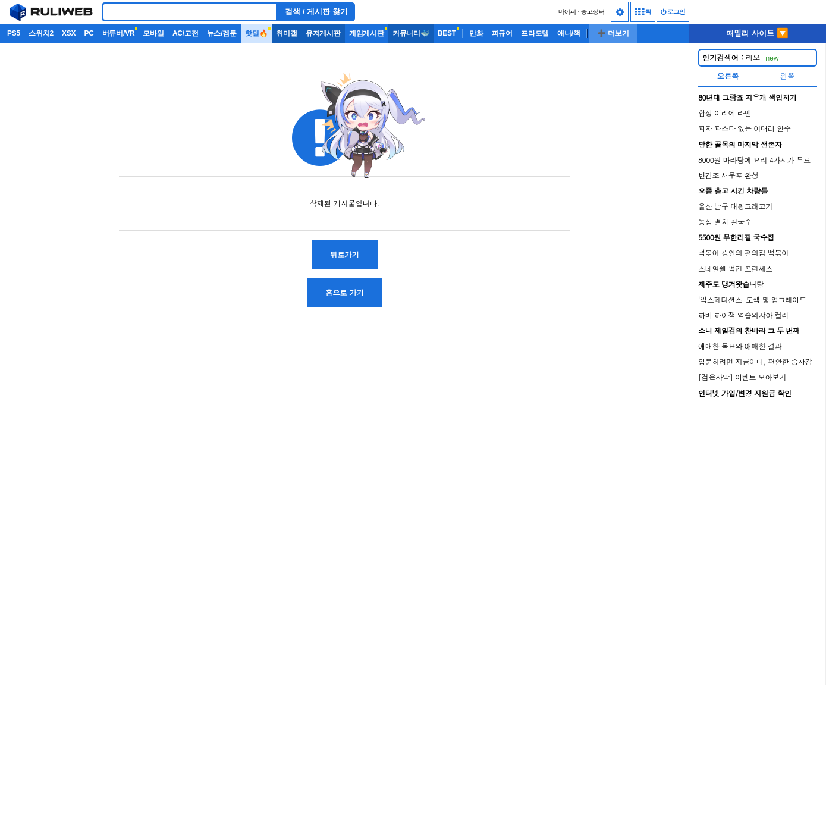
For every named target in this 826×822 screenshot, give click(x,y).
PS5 (13, 33)
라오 (740, 57)
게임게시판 (366, 33)
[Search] (190, 11)
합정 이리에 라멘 (725, 113)
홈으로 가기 (344, 292)
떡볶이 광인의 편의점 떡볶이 (743, 252)
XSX (69, 33)
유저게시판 (323, 33)
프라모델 (535, 33)
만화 (476, 33)
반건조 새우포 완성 (728, 175)
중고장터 (593, 11)
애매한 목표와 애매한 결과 (739, 346)
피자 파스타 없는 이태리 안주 (744, 128)
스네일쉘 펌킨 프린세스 (735, 268)
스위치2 (41, 33)
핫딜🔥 (256, 33)
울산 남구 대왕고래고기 (735, 206)
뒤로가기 (344, 254)
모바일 (153, 33)
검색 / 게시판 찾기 (316, 11)
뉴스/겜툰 (222, 33)
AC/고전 (185, 33)
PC (88, 33)
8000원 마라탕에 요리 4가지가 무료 (754, 160)
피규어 (502, 33)
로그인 (673, 11)
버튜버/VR (118, 33)
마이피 (567, 11)
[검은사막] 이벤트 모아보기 (742, 377)
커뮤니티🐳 (410, 33)
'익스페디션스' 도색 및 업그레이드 (752, 299)
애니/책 (568, 33)
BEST (447, 33)
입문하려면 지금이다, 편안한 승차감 (755, 361)
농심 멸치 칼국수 (725, 222)
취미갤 (286, 33)
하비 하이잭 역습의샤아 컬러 (743, 315)
